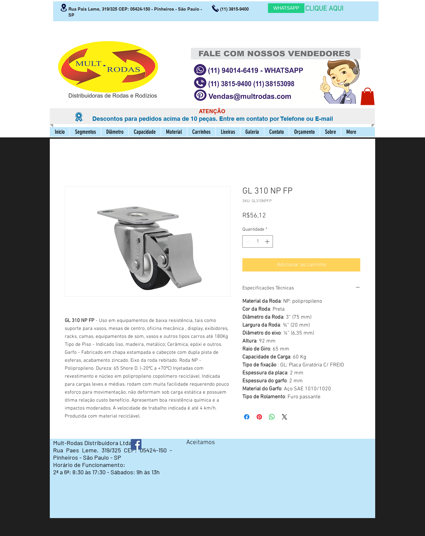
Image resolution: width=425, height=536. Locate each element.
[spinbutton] (258, 241)
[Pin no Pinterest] (259, 417)
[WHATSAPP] (286, 8)
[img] (192, 453)
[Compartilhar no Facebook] (247, 417)
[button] (367, 96)
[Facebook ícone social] (136, 444)
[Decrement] (247, 241)
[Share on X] (285, 417)
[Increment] (268, 241)
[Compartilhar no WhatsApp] (272, 417)
